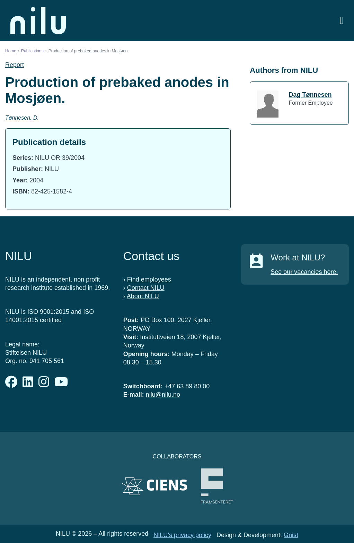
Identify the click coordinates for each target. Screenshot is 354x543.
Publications (32, 51)
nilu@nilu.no (163, 394)
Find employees (149, 279)
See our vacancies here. (304, 271)
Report (14, 64)
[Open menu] (342, 20)
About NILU (143, 296)
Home (10, 51)
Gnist (291, 535)
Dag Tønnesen (310, 94)
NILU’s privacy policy (182, 535)
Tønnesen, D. (22, 118)
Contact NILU (146, 287)
